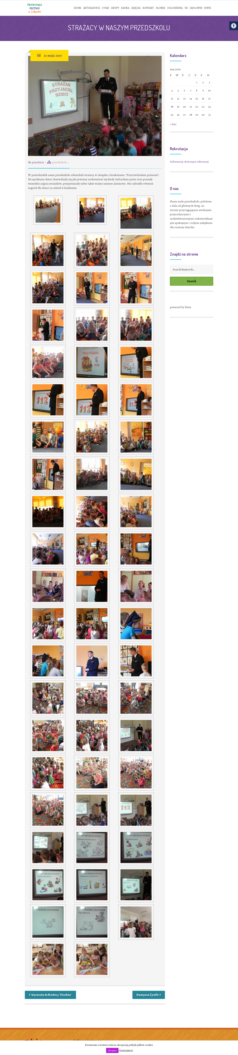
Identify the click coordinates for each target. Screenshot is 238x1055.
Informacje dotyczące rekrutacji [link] (189, 162)
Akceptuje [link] (112, 1050)
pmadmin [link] (38, 163)
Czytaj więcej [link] (126, 1050)
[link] (233, 25)
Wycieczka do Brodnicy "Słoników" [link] (52, 996)
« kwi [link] (173, 125)
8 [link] (196, 91)
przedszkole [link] (59, 163)
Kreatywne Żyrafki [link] (148, 996)
